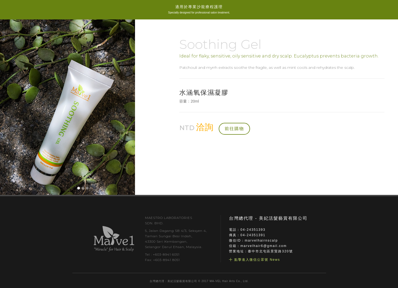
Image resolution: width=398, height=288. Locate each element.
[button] (78, 188)
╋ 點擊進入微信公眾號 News (254, 260)
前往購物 (234, 128)
